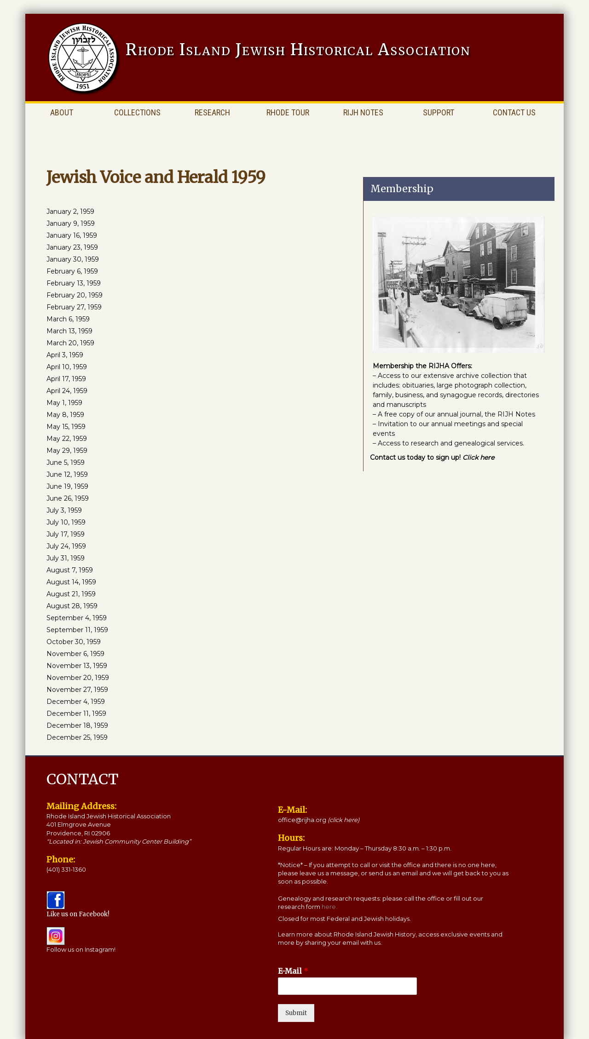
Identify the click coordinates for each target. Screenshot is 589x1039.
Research (212, 112)
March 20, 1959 (70, 343)
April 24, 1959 (66, 391)
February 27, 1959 (74, 307)
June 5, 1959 (65, 462)
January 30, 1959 (72, 259)
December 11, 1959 (76, 713)
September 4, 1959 (76, 618)
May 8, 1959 (65, 415)
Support (438, 112)
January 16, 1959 (71, 235)
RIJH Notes (363, 112)
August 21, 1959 (71, 594)
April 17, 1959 (66, 379)
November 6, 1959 (75, 654)
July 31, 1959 (65, 558)
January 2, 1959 (70, 211)
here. (329, 906)
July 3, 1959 (64, 510)
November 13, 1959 (76, 666)
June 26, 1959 (67, 498)
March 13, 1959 (69, 331)
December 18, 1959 (77, 725)
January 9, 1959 (70, 223)
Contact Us (514, 112)
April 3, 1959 (64, 355)
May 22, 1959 (66, 438)
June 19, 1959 (67, 486)
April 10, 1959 (66, 367)
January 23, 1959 (72, 247)
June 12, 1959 (67, 474)
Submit (296, 1013)
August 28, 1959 (72, 606)
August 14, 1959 (71, 582)
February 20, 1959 (74, 295)
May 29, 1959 (66, 450)
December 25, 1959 (77, 737)
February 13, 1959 (73, 283)
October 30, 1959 (73, 642)
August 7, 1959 (69, 570)
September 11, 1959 (77, 630)
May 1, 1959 (64, 403)
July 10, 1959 (66, 522)
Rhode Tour (287, 112)
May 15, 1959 (66, 426)
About (61, 112)
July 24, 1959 (66, 546)
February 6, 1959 (72, 271)
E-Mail (293, 971)
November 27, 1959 (77, 689)
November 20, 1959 (77, 678)
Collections (137, 112)
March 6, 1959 (68, 319)
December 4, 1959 (75, 701)
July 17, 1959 (65, 534)
